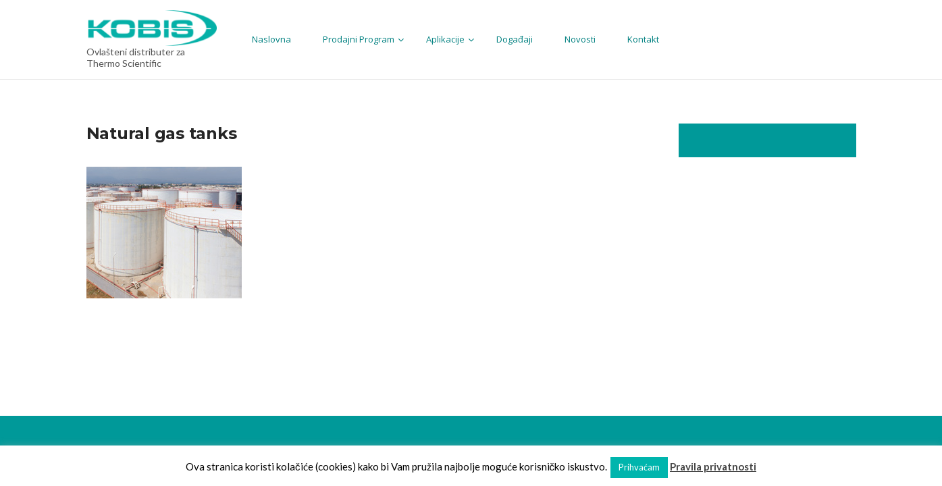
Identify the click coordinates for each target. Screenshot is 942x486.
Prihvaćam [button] (639, 467)
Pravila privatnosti (713, 466)
